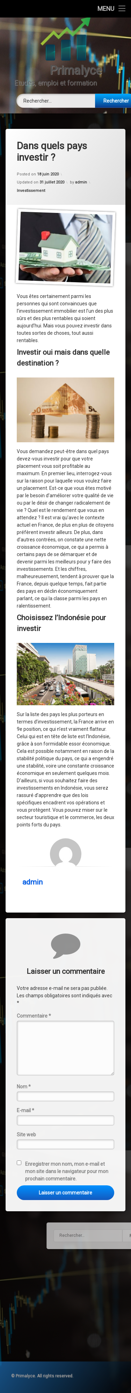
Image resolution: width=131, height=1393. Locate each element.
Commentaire (34, 1016)
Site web (26, 1134)
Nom (24, 1086)
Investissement (31, 190)
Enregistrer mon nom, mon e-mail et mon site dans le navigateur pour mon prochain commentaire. (66, 1171)
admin (81, 182)
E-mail (25, 1110)
